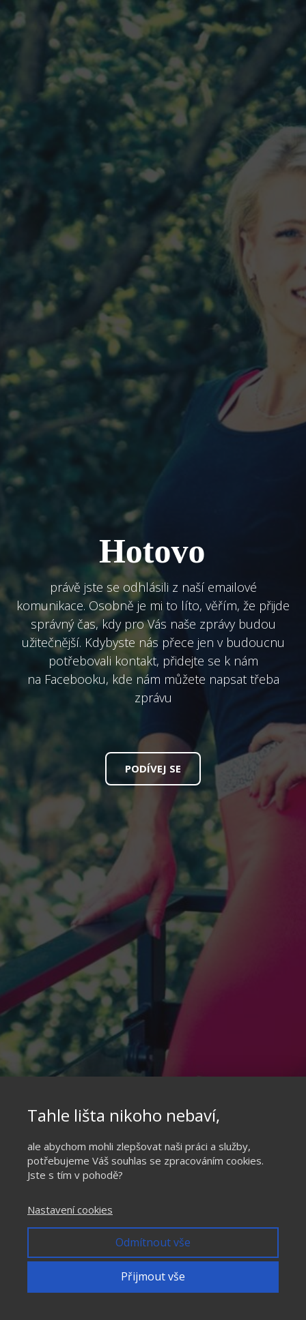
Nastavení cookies (70, 1209)
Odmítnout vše (153, 1242)
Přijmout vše (153, 1276)
